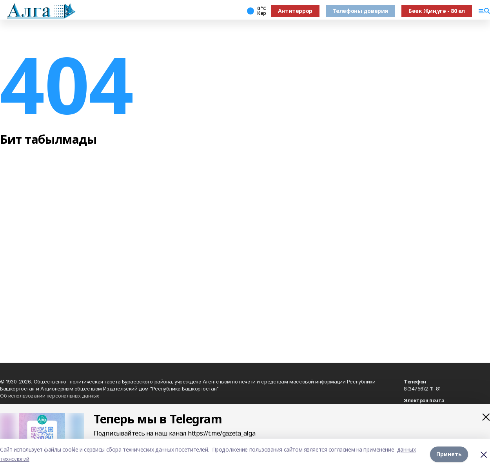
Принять (449, 454)
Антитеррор (295, 10)
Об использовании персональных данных (49, 395)
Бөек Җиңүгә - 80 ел (436, 10)
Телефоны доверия (360, 10)
